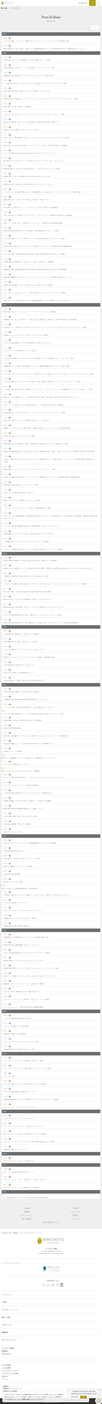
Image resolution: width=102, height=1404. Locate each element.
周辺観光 (5, 1351)
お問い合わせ (6, 1354)
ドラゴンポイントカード (10, 1371)
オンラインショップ (9, 1340)
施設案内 (5, 1332)
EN (83, 3)
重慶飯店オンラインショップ (12, 1388)
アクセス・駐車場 (8, 1348)
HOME (5, 8)
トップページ (7, 1295)
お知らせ (5, 1376)
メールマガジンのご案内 (10, 1373)
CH (86, 3)
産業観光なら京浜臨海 (10, 1391)
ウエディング (7, 1325)
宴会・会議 (6, 1317)
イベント (5, 1379)
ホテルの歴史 (6, 1365)
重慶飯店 (6, 1386)
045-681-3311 (46, 1253)
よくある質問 (6, 1368)
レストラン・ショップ (10, 1310)
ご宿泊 (4, 1302)
